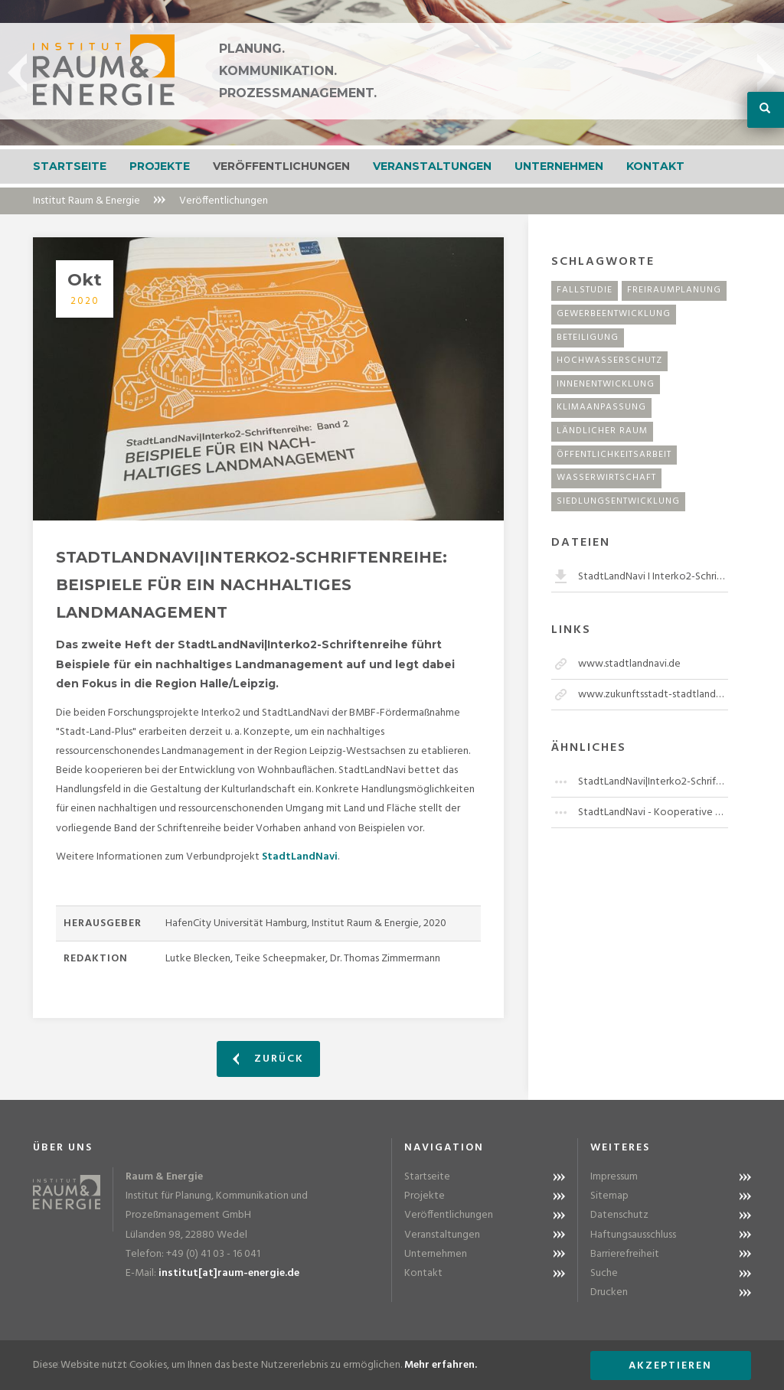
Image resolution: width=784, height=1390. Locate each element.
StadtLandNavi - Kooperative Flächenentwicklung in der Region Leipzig (653, 812)
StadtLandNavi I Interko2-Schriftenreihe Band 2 (653, 577)
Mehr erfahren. (440, 1365)
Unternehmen (558, 166)
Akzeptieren (670, 1366)
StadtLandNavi (300, 857)
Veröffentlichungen (281, 166)
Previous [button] (17, 73)
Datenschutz (619, 1215)
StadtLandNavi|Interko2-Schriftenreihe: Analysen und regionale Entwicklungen (653, 782)
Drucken (609, 1292)
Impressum (614, 1177)
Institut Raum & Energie (86, 201)
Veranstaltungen (432, 166)
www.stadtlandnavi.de (629, 664)
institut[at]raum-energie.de (228, 1273)
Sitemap (609, 1196)
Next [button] (766, 73)
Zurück (268, 1059)
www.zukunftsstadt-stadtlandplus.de (653, 694)
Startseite (69, 166)
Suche (604, 1273)
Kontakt (655, 166)
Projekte (159, 166)
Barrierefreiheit (624, 1254)
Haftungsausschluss (633, 1235)
